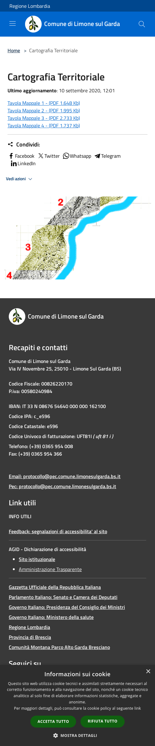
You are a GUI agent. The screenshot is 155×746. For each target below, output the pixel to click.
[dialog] (77, 705)
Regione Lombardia (29, 6)
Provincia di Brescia (30, 637)
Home (14, 50)
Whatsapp (76, 156)
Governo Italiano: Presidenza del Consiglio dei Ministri (67, 607)
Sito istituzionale (37, 559)
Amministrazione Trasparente (50, 569)
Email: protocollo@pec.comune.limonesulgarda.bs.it (65, 476)
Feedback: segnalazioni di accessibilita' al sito (58, 531)
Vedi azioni (20, 179)
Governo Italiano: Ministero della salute (51, 617)
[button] (77, 735)
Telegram (107, 156)
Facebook (21, 156)
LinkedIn (23, 163)
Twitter (48, 156)
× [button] (148, 671)
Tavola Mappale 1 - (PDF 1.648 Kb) (44, 103)
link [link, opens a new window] (137, 708)
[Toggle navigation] (12, 23)
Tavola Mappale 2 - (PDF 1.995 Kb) (44, 110)
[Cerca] (142, 24)
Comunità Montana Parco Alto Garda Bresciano (59, 647)
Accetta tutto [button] (53, 721)
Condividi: (24, 144)
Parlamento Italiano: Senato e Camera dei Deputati (63, 597)
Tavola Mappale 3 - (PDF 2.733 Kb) (44, 118)
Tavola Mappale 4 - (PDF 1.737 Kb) (44, 125)
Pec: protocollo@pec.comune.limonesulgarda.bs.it (62, 486)
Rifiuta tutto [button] (102, 721)
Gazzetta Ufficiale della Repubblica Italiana (55, 587)
